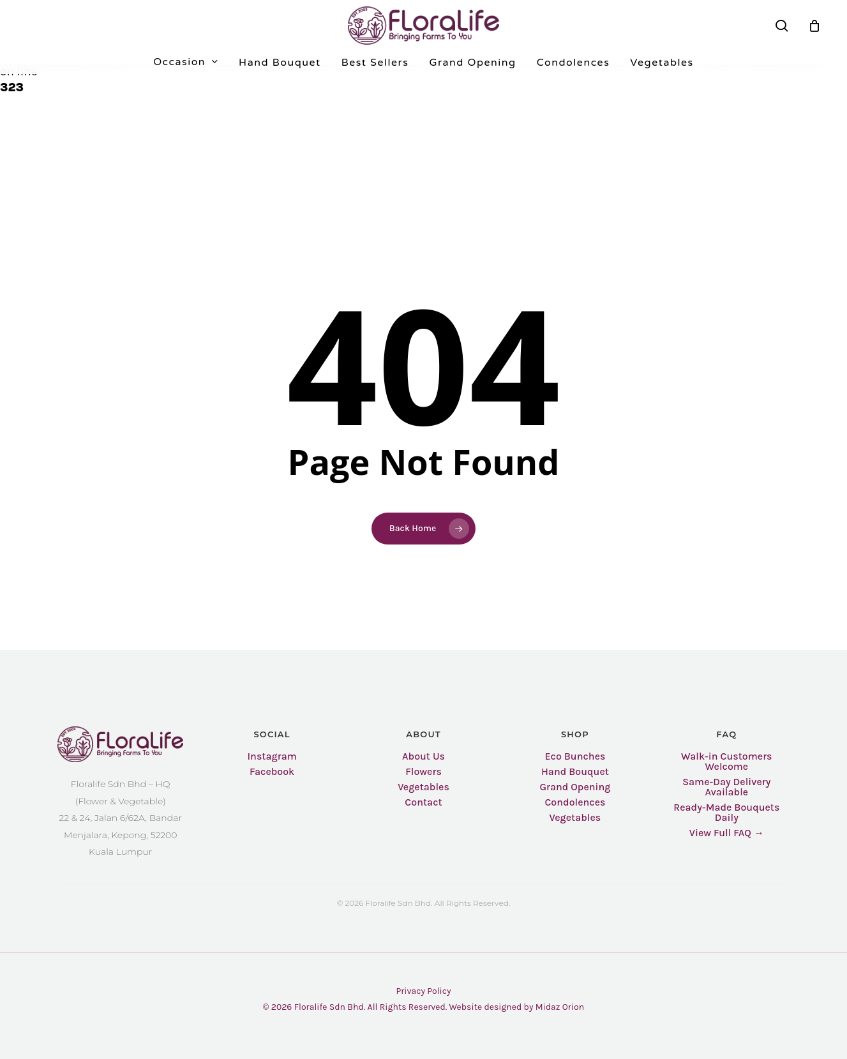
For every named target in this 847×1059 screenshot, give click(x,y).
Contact (423, 802)
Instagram (271, 756)
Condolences (574, 802)
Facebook (272, 772)
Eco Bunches (574, 756)
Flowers (423, 772)
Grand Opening (574, 787)
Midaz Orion (560, 1007)
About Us (423, 756)
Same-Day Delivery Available (726, 787)
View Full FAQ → (726, 833)
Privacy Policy (423, 991)
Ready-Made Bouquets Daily (726, 812)
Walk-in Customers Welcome (726, 761)
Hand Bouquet (575, 772)
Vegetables (423, 787)
